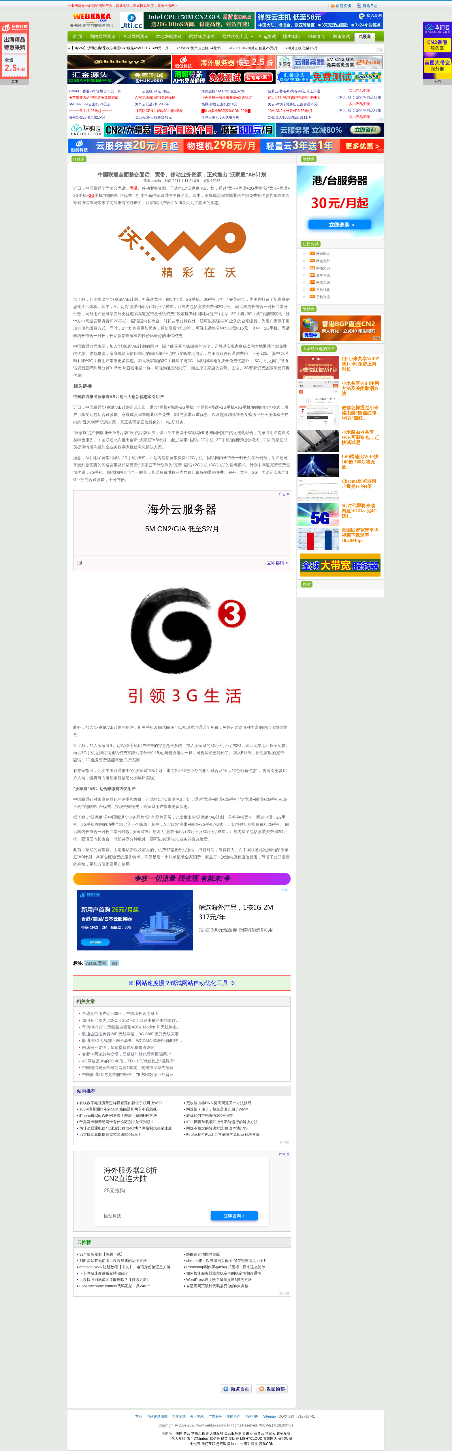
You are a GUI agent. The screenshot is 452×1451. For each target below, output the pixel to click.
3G (114, 963)
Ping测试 (267, 36)
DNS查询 (316, 36)
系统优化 (323, 290)
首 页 (77, 36)
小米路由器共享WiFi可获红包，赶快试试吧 (360, 437)
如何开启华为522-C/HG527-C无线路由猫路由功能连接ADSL (136, 1020)
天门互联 (208, 1444)
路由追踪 (291, 36)
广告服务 (215, 1416)
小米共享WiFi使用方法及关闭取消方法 (360, 388)
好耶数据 (285, 1439)
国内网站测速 (103, 36)
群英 (224, 1439)
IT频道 (365, 36)
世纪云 (270, 1433)
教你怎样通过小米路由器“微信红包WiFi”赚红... (360, 413)
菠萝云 (259, 1433)
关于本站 (197, 1416)
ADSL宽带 (96, 963)
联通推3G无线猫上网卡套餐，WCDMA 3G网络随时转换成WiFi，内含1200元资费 (154, 1040)
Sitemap (269, 1416)
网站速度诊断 (202, 36)
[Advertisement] (182, 1338)
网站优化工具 (235, 36)
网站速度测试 (157, 1416)
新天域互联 (214, 1433)
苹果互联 (198, 1433)
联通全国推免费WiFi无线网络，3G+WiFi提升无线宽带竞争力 (136, 1034)
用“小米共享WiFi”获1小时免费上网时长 (360, 364)
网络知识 (323, 268)
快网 (179, 1433)
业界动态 (323, 275)
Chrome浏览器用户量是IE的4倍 (359, 484)
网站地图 (252, 1416)
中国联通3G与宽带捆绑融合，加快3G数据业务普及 (128, 1074)
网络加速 (323, 283)
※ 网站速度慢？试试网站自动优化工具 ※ (181, 983)
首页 (139, 1416)
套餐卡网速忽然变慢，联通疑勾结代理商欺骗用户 (126, 1054)
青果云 (247, 1433)
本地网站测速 (169, 36)
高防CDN (266, 1444)
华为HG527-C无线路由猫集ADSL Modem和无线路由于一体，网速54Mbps (148, 1027)
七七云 (195, 1444)
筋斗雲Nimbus (198, 1439)
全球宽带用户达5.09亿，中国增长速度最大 (120, 1013)
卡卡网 (93, 20)
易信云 (215, 1439)
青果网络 (270, 1439)
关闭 (14, 82)
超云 (186, 1433)
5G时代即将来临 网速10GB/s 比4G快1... (359, 510)
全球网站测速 (136, 36)
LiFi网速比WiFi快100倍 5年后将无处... (360, 461)
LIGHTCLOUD (251, 1439)
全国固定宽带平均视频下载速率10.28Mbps (360, 535)
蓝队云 (234, 1439)
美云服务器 (233, 1433)
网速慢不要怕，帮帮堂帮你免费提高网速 (118, 1047)
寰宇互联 (283, 1433)
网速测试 (341, 36)
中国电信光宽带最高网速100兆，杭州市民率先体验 (128, 1067)
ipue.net (237, 1444)
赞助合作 (233, 1416)
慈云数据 (223, 1444)
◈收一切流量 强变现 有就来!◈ (182, 878)
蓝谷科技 (251, 1444)
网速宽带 (323, 261)
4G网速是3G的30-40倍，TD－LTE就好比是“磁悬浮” (128, 1061)
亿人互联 (178, 1439)
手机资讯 (323, 297)
